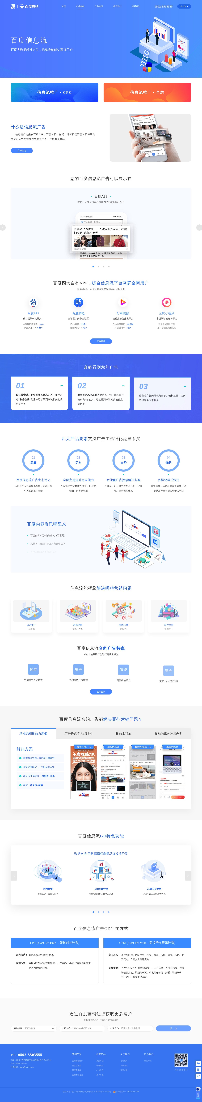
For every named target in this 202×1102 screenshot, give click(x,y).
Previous (14, 899)
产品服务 (80, 6)
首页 (64, 6)
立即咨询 (22, 152)
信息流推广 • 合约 (147, 92)
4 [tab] (109, 294)
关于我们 (117, 6)
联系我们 (136, 6)
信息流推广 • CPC (54, 92)
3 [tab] (103, 294)
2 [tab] (98, 294)
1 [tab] (93, 294)
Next (188, 899)
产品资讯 (99, 6)
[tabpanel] (101, 254)
